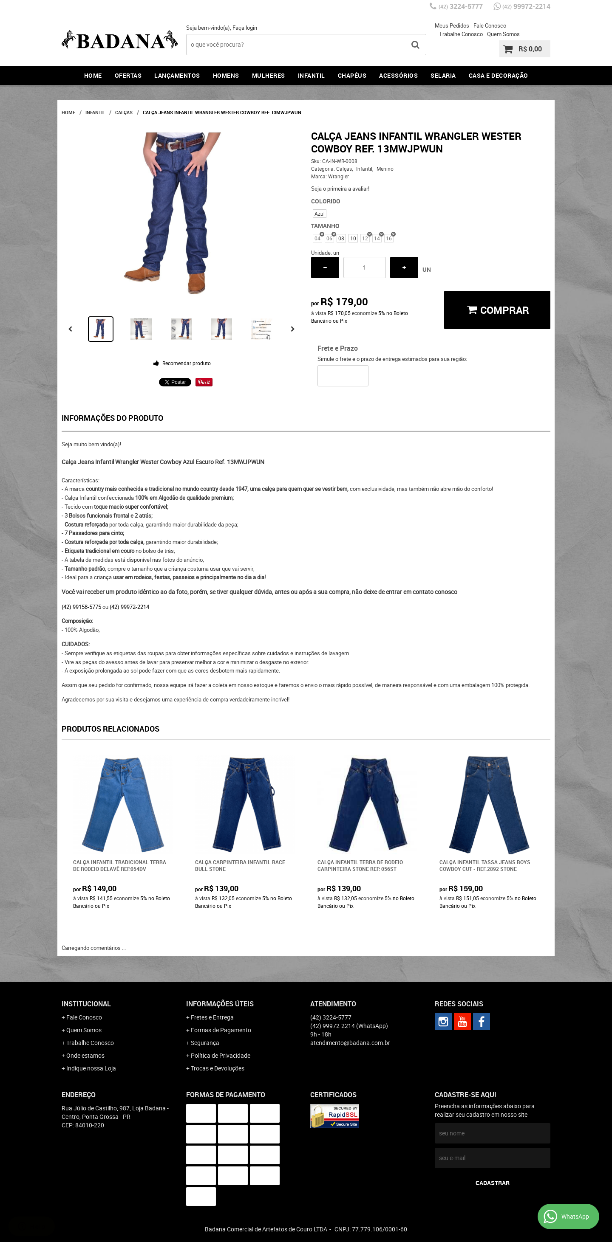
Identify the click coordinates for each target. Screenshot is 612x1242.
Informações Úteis (220, 1003)
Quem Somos (503, 34)
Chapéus (352, 75)
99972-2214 (526, 6)
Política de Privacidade (220, 1055)
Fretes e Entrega (212, 1017)
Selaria (443, 75)
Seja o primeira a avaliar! (340, 188)
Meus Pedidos (452, 25)
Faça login (244, 27)
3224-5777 (461, 6)
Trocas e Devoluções (217, 1068)
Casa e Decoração (498, 75)
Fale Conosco (489, 25)
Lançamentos (177, 75)
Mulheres (268, 75)
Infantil (311, 75)
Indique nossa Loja (91, 1068)
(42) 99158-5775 (81, 607)
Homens (226, 75)
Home (93, 75)
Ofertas (128, 75)
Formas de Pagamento (221, 1030)
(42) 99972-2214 (129, 607)
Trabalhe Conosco (461, 34)
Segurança (205, 1043)
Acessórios (398, 75)
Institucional (86, 1003)
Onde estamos (85, 1055)
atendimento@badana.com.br (350, 1043)
